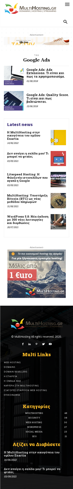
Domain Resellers (15, 371)
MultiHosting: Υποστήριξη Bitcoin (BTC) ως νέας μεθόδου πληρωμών (27, 198)
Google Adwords (9, 83)
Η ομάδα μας (12, 380)
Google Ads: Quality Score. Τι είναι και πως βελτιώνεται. (47, 98)
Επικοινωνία (12, 394)
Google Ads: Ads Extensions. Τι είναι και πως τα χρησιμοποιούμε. (45, 73)
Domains (9, 366)
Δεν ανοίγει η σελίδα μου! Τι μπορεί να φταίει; (27, 155)
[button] (65, 22)
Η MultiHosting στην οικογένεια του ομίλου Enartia (23, 135)
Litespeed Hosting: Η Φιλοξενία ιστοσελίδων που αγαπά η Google (27, 177)
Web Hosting (12, 362)
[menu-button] (67, 4)
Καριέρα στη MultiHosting (21, 385)
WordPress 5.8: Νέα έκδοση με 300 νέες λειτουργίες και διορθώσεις (27, 219)
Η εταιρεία (10, 376)
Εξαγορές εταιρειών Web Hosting (25, 390)
